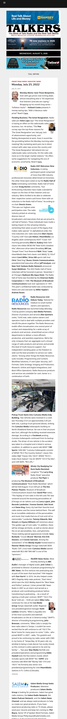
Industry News (34, 81)
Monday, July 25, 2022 (26, 84)
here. (40, 162)
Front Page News (19, 81)
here (26, 113)
